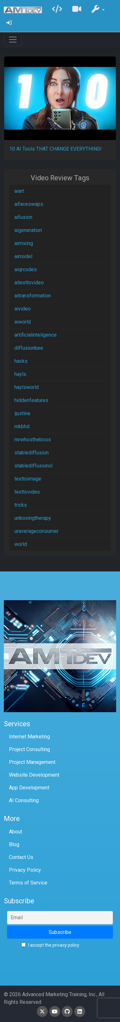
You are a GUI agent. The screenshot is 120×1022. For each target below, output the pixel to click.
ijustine (22, 413)
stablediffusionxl (33, 466)
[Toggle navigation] (13, 39)
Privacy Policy (25, 870)
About (15, 832)
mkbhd (21, 426)
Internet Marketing (29, 737)
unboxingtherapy (32, 518)
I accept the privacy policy (50, 945)
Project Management (32, 762)
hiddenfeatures (31, 400)
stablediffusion (31, 453)
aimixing (23, 243)
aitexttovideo (29, 283)
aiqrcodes (25, 269)
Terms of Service (28, 883)
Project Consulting (29, 749)
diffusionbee (28, 348)
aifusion (23, 217)
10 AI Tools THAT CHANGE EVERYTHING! (55, 149)
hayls (20, 374)
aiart (19, 191)
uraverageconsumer (36, 531)
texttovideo (27, 492)
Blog (14, 844)
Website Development (34, 775)
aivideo (22, 309)
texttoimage (27, 479)
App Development (29, 788)
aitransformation (32, 296)
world (20, 544)
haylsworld (26, 387)
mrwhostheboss (32, 439)
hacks (21, 361)
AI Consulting (24, 800)
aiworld (22, 322)
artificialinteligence (35, 335)
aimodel (23, 256)
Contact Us (21, 857)
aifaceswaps (28, 204)
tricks (20, 505)
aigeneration (28, 230)
